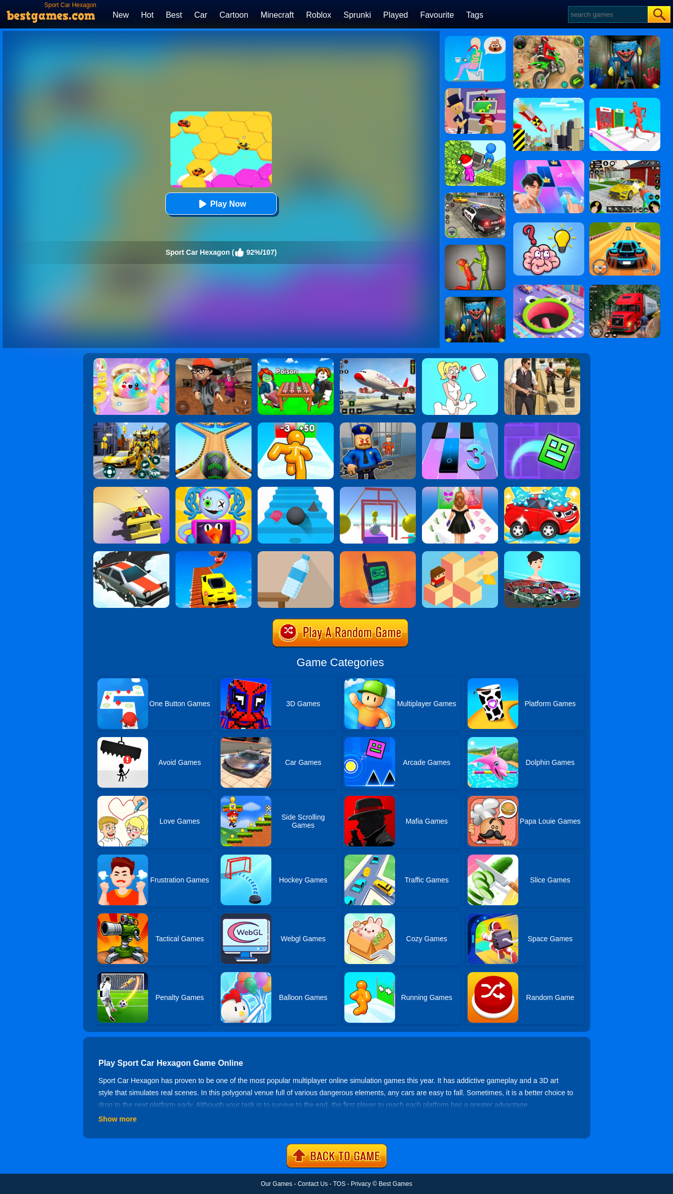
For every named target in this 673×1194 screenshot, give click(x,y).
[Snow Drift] (131, 554)
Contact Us (313, 1183)
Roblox (318, 15)
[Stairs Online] (296, 490)
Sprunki (357, 15)
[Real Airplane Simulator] (378, 361)
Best (174, 15)
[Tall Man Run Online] (296, 426)
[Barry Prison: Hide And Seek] (378, 426)
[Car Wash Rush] (542, 490)
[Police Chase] (475, 196)
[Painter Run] (378, 490)
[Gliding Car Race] (131, 490)
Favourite (437, 15)
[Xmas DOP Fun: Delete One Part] (460, 361)
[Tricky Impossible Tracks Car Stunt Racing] (213, 554)
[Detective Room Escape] (213, 361)
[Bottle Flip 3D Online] (296, 554)
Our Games (276, 1183)
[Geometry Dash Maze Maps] (542, 426)
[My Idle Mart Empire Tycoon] (475, 143)
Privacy (361, 1183)
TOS (339, 1183)
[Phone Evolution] (378, 554)
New (121, 15)
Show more (117, 1119)
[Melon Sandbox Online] (475, 248)
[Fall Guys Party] (213, 490)
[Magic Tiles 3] (460, 426)
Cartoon (234, 15)
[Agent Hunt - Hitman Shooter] (542, 361)
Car (200, 15)
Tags (474, 15)
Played (395, 15)
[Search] (607, 14)
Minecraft (277, 15)
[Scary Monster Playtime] (475, 300)
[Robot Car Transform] (131, 426)
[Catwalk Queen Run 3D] (460, 490)
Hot (147, 15)
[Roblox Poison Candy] (296, 361)
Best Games (395, 1183)
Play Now (221, 204)
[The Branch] (460, 554)
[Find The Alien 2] (475, 91)
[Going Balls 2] (213, 426)
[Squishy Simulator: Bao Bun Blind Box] (131, 361)
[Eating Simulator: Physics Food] (475, 39)
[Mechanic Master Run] (542, 554)
